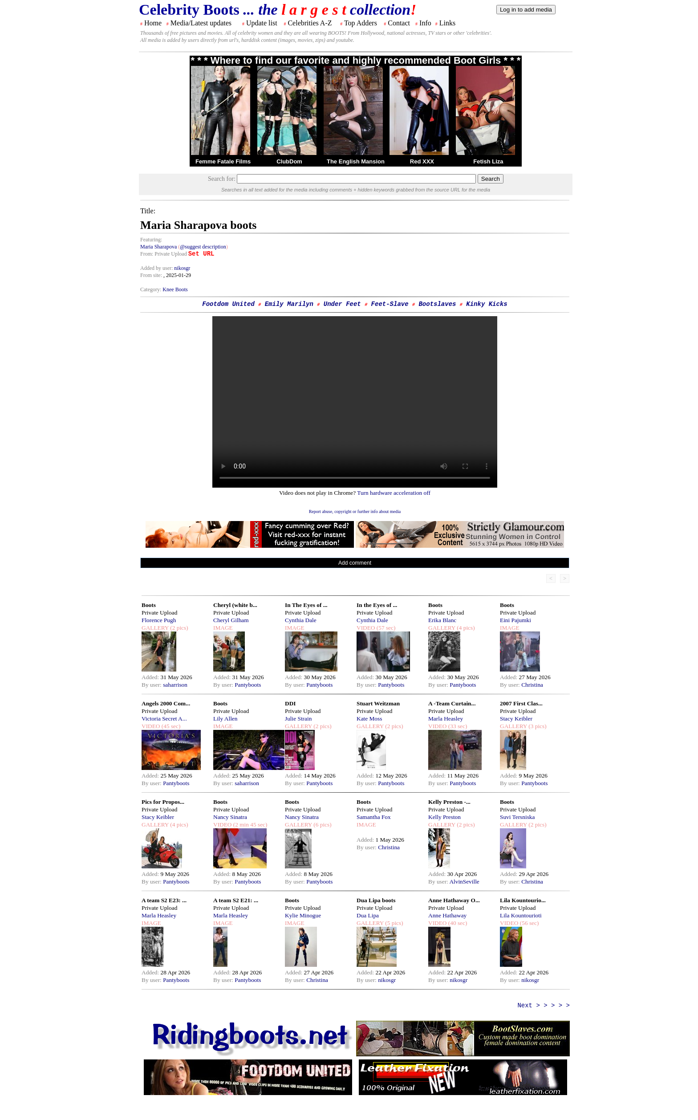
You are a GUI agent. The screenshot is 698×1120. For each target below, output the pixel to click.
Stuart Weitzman (378, 703)
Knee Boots (174, 289)
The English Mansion (356, 161)
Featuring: (151, 239)
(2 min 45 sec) (249, 824)
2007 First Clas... (521, 703)
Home (153, 23)
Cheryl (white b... (235, 605)
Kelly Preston (444, 817)
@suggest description (203, 247)
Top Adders (360, 23)
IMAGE (223, 627)
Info (425, 23)
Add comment (354, 563)
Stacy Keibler (516, 718)
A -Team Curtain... (452, 703)
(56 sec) (528, 923)
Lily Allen (225, 718)
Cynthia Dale (301, 620)
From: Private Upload (163, 254)
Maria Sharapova (158, 247)
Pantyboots (248, 684)
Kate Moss (369, 718)
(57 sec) (385, 627)
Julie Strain (298, 718)
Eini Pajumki (515, 620)
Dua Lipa (368, 915)
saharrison (175, 684)
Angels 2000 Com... (166, 703)
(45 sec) (170, 726)
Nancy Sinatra (230, 817)
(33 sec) (456, 726)
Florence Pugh (159, 620)
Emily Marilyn (289, 304)
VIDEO (366, 627)
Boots (149, 605)
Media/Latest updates (200, 23)
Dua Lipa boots (376, 900)
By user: (152, 684)
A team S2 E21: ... (235, 900)
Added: (151, 677)
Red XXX (422, 161)
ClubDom (289, 161)
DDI (290, 703)
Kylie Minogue (303, 915)
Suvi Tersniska (517, 817)
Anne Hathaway (447, 915)
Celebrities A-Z (310, 23)
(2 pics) (178, 627)
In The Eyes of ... (306, 605)
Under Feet (342, 304)
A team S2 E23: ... (164, 900)
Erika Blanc (442, 620)
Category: (151, 289)
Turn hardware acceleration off (393, 492)
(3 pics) (537, 726)
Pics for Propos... (163, 801)
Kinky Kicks (486, 304)
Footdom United (228, 304)
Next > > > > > (543, 1005)
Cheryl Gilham (231, 620)
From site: (151, 275)
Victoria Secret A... (164, 718)
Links (447, 23)
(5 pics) (393, 923)
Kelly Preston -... (449, 801)
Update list (261, 23)
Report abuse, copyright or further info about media (355, 511)
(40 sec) (456, 923)
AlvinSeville (464, 881)
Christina (532, 684)
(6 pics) (322, 824)
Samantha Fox (374, 817)
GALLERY (155, 627)
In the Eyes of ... (377, 605)
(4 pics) (465, 627)
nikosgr (182, 268)
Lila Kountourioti (521, 915)
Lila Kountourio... (523, 900)
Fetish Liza (488, 161)
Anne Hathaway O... (454, 900)
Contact (399, 23)
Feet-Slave (390, 304)
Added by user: (157, 268)
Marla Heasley (445, 718)
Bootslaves (437, 304)
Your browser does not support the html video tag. (354, 402)
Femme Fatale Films (223, 161)
